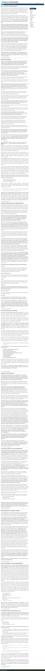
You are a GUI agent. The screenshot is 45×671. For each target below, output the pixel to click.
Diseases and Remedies (10, 2)
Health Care (31, 16)
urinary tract (19, 586)
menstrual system (9, 600)
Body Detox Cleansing (6, 59)
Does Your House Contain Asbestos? (9, 6)
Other (4, 141)
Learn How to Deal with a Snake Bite (9, 310)
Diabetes (5, 561)
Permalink (8, 57)
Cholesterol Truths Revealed (7, 373)
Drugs (31, 13)
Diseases (5, 57)
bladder (13, 574)
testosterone (11, 172)
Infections (31, 18)
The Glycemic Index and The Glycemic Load (10, 610)
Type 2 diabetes (12, 624)
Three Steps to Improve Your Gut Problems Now (11, 448)
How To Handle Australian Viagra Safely (10, 4)
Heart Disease (32, 17)
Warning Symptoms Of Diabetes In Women (10, 510)
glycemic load (4, 653)
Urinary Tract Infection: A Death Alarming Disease (12, 563)
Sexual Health (32, 22)
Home (2, 4)
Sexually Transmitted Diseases (31, 24)
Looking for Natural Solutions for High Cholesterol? (12, 203)
